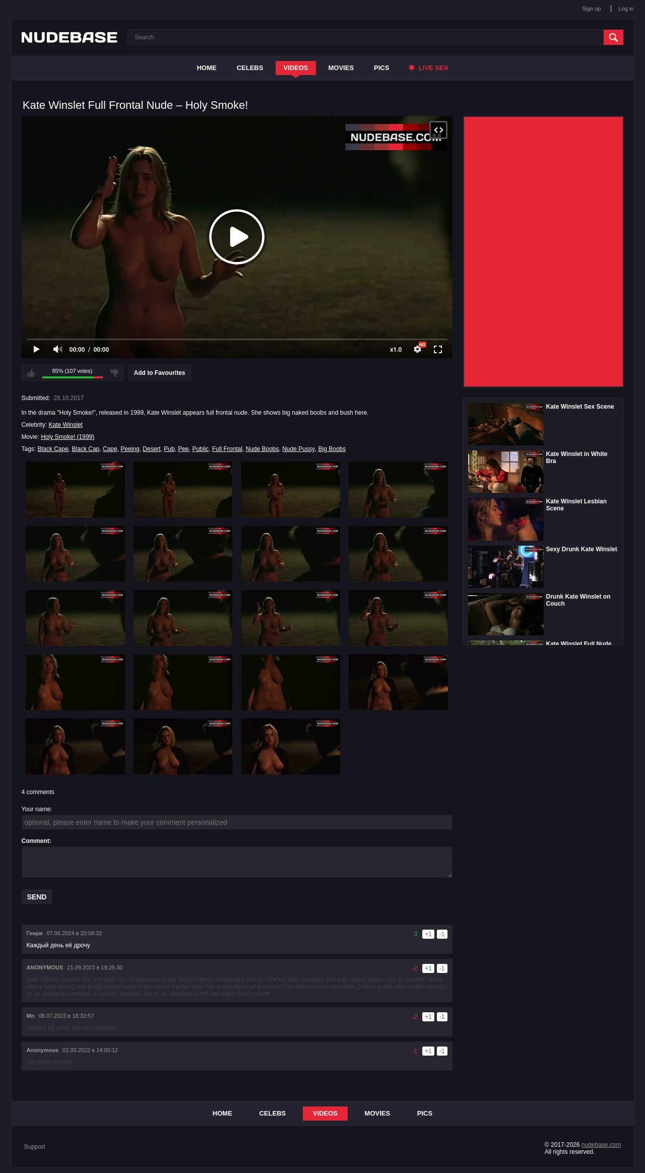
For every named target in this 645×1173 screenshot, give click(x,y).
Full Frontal (227, 448)
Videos (295, 68)
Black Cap (86, 448)
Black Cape (53, 448)
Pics (381, 68)
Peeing (129, 448)
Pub (169, 448)
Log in (626, 9)
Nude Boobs (262, 448)
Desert (151, 448)
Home (207, 68)
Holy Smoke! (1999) (67, 436)
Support (34, 1146)
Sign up (591, 9)
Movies (341, 68)
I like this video (30, 372)
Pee (183, 448)
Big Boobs (332, 448)
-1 (442, 934)
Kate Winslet (66, 424)
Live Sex (428, 68)
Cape (110, 448)
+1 (428, 934)
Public (200, 448)
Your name (36, 809)
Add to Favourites (159, 372)
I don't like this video (114, 372)
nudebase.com (601, 1144)
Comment (35, 840)
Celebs (250, 68)
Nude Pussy (298, 448)
